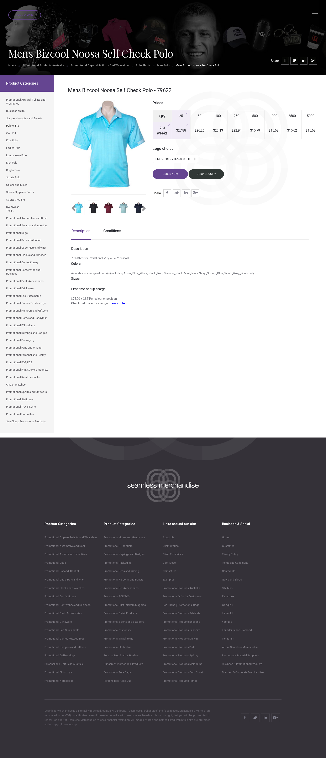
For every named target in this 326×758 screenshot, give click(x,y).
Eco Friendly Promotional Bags (181, 604)
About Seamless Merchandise (240, 647)
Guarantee (228, 545)
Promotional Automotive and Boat (64, 545)
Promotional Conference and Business (67, 604)
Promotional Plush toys (58, 672)
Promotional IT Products (118, 545)
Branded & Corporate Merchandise (243, 672)
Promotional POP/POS (117, 596)
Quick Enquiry (24, 15)
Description (81, 231)
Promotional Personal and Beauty (123, 579)
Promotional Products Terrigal (180, 680)
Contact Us (169, 571)
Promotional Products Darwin (180, 638)
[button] (73, 207)
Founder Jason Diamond (237, 630)
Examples (168, 579)
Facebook (228, 596)
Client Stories (171, 545)
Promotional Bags (55, 562)
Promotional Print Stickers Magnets (125, 604)
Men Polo (163, 65)
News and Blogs (232, 579)
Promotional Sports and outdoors (124, 621)
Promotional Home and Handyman (124, 537)
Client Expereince (173, 554)
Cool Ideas (169, 562)
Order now (170, 173)
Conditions (112, 231)
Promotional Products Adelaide (181, 613)
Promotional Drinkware (58, 621)
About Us (168, 537)
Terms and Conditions (235, 562)
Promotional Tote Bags (117, 672)
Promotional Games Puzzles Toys (64, 638)
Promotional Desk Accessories (63, 613)
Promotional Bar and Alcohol (61, 571)
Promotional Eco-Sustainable (61, 630)
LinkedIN (227, 613)
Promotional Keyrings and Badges (124, 554)
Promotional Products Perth (179, 647)
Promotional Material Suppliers (240, 655)
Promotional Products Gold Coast (183, 672)
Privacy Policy (230, 554)
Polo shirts (143, 65)
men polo (118, 303)
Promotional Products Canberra (181, 630)
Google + (227, 604)
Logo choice (163, 148)
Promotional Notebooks (58, 680)
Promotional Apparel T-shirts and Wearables (100, 65)
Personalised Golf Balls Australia (64, 664)
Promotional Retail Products (120, 613)
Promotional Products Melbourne (182, 664)
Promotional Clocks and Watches (64, 588)
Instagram (228, 638)
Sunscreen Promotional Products (123, 664)
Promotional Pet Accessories (121, 588)
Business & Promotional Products (242, 664)
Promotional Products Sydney (180, 655)
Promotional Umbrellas (117, 647)
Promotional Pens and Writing (121, 571)
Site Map (227, 588)
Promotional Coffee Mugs (59, 655)
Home (12, 65)
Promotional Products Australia (43, 65)
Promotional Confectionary (60, 596)
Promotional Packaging (118, 562)
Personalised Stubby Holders (121, 655)
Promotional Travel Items (118, 638)
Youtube (227, 621)
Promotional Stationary (117, 630)
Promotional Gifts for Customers (182, 596)
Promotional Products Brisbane (181, 621)
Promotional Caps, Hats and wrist (64, 579)
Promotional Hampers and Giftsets (65, 647)
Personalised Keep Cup (118, 680)
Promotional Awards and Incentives (65, 554)
